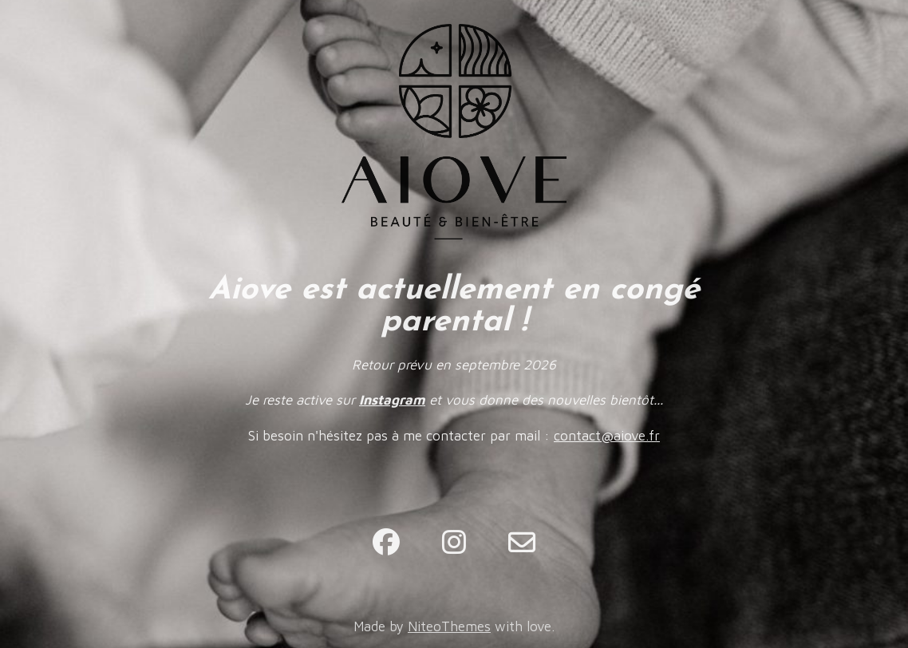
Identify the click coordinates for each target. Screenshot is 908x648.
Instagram (392, 400)
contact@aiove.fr (607, 436)
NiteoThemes (449, 626)
